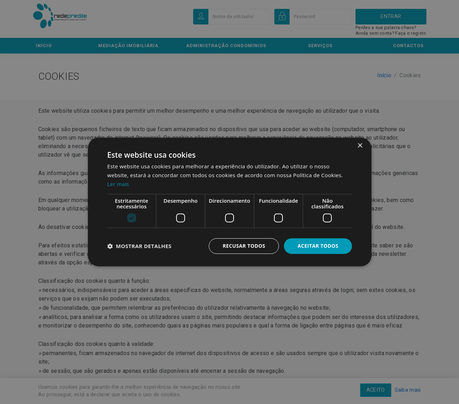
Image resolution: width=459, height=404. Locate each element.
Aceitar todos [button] (317, 245)
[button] (139, 246)
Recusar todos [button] (244, 245)
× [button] (360, 145)
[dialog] (229, 202)
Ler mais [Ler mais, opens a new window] (118, 183)
